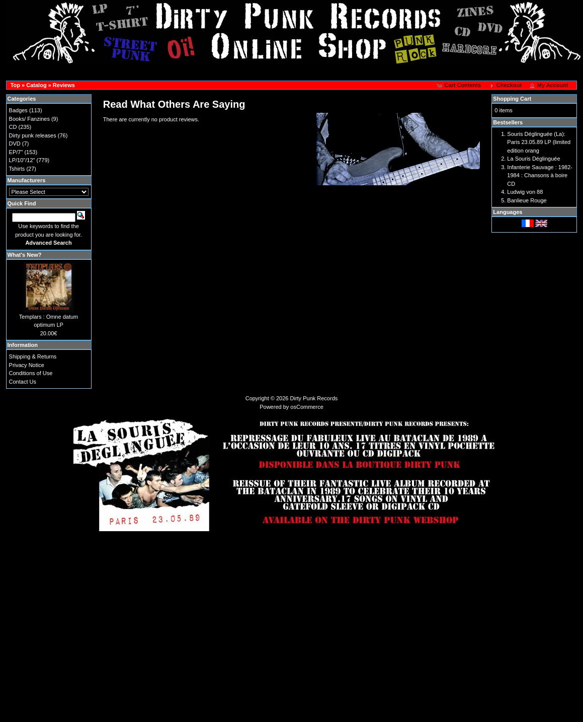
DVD (15, 143)
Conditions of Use (31, 373)
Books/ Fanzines (29, 119)
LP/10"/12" (22, 160)
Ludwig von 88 (525, 192)
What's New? (25, 255)
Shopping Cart (512, 99)
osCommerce (306, 407)
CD (13, 127)
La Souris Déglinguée (533, 159)
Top (15, 85)
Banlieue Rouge (526, 200)
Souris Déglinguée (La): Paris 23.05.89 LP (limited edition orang (538, 142)
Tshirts (17, 169)
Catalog (36, 85)
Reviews (64, 85)
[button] (459, 86)
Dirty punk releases (32, 135)
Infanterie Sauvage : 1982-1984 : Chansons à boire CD (539, 175)
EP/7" (16, 152)
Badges (18, 110)
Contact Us (22, 382)
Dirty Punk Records (314, 398)
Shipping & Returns (33, 356)
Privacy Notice (26, 365)
